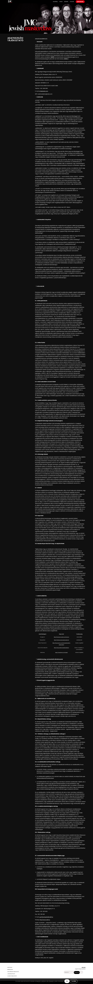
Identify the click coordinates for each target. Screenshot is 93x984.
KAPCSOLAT (9, 967)
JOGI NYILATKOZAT (11, 973)
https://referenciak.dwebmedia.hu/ (61, 640)
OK (67, 981)
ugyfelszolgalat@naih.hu (46, 917)
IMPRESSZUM (10, 969)
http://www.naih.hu (44, 920)
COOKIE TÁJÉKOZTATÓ (12, 976)
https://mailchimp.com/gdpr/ (61, 652)
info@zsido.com (43, 91)
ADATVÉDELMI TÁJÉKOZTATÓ (13, 971)
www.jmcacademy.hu (41, 38)
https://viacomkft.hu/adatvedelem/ (61, 647)
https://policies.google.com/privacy (61, 637)
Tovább (73, 981)
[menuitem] (55, 1)
